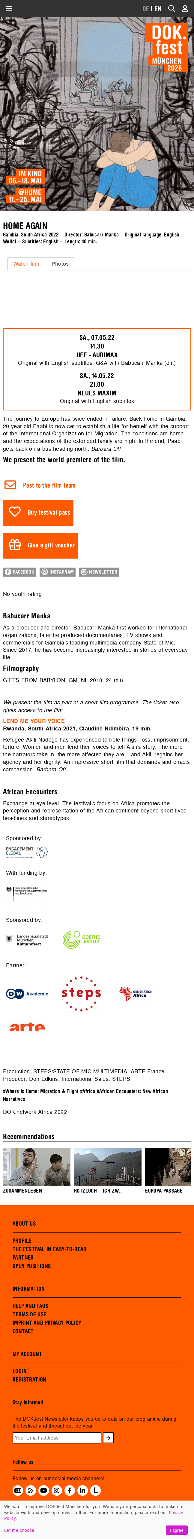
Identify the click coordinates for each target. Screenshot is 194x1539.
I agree (177, 1530)
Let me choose (19, 1530)
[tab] (26, 263)
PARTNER (23, 1258)
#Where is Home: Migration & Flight (41, 1091)
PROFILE (22, 1241)
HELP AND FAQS (30, 1306)
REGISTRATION (29, 1380)
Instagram (57, 571)
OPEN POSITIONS (32, 1266)
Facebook (19, 571)
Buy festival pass (49, 512)
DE (145, 9)
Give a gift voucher (51, 545)
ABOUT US (24, 1224)
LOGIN (20, 1371)
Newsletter (99, 572)
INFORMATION (29, 1289)
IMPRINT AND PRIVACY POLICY (47, 1323)
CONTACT (23, 1331)
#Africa (87, 1091)
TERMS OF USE (29, 1315)
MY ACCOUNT (27, 1354)
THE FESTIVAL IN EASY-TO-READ (50, 1249)
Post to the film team (49, 485)
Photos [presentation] (60, 263)
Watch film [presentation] (26, 263)
